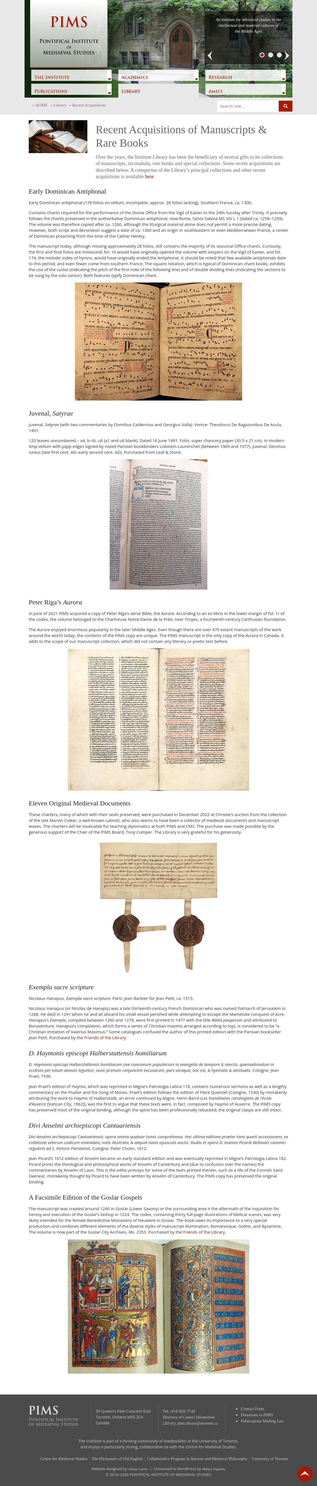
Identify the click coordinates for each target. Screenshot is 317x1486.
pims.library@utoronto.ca (197, 1423)
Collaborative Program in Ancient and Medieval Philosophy (197, 1458)
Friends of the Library (105, 1037)
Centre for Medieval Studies (64, 1458)
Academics (134, 78)
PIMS (68, 36)
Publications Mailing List (262, 1421)
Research (220, 78)
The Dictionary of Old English (117, 1458)
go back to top (305, 1474)
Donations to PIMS (257, 1415)
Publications (51, 92)
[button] (210, 55)
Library (130, 92)
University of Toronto (270, 1458)
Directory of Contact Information (189, 1417)
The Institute (51, 78)
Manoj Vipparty (213, 1469)
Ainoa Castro (138, 1469)
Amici (215, 92)
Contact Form (252, 1409)
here (149, 176)
